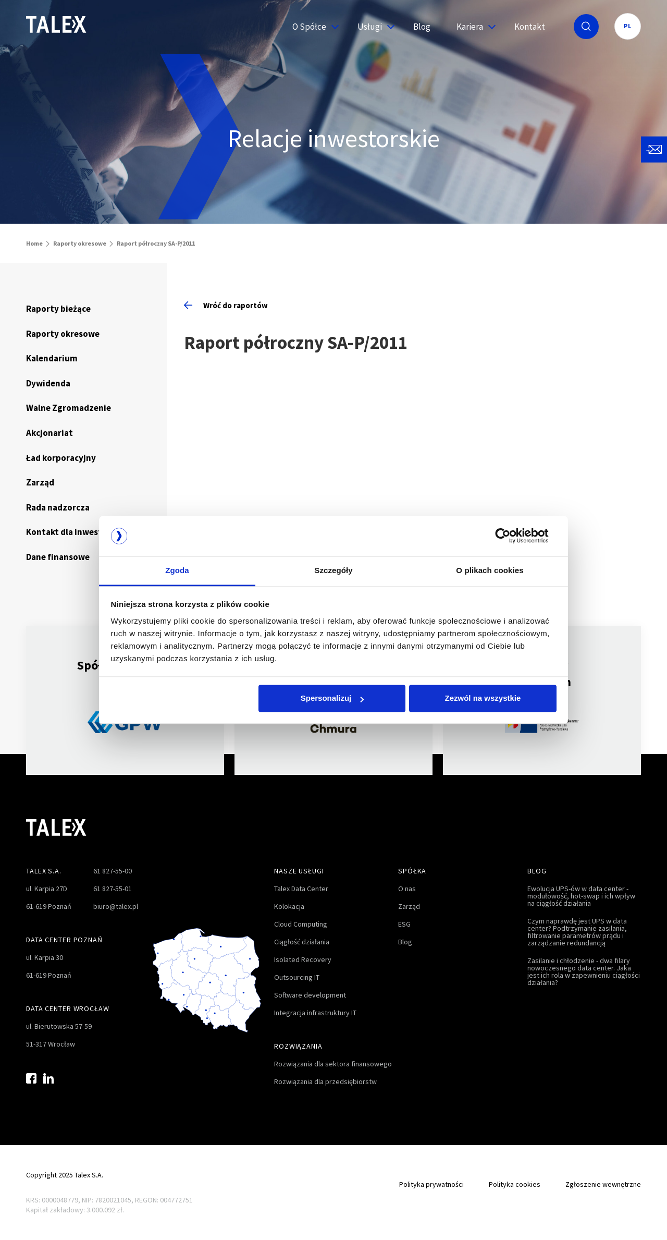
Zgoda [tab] (177, 570)
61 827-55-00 (112, 870)
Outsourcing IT (296, 977)
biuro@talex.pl (115, 906)
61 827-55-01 (112, 888)
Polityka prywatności (431, 1184)
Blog (421, 26)
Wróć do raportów (226, 305)
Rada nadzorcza (58, 507)
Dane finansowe (58, 557)
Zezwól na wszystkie (482, 698)
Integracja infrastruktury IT (315, 1012)
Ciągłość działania (301, 941)
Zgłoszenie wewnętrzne (603, 1184)
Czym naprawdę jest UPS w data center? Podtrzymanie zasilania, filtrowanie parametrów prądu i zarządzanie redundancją (577, 931)
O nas (407, 888)
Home (34, 243)
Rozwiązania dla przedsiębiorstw (325, 1081)
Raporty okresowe (79, 243)
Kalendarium (52, 358)
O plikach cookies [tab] (489, 570)
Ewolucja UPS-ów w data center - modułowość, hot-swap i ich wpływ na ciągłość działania (581, 896)
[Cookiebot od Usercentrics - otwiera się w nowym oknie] (511, 536)
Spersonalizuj (332, 698)
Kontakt (529, 26)
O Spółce (311, 26)
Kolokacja (289, 906)
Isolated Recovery (302, 959)
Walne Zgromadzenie (68, 408)
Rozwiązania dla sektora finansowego (333, 1063)
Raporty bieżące (58, 308)
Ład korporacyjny (61, 458)
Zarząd (40, 482)
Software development (310, 995)
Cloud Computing (300, 924)
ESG (404, 924)
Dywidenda (48, 383)
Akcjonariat (49, 433)
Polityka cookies (514, 1184)
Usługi (372, 26)
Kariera (472, 26)
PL (628, 26)
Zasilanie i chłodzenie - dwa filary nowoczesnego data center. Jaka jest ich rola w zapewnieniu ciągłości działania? (583, 971)
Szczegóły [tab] (333, 570)
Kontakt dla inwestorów (74, 532)
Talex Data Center (301, 888)
